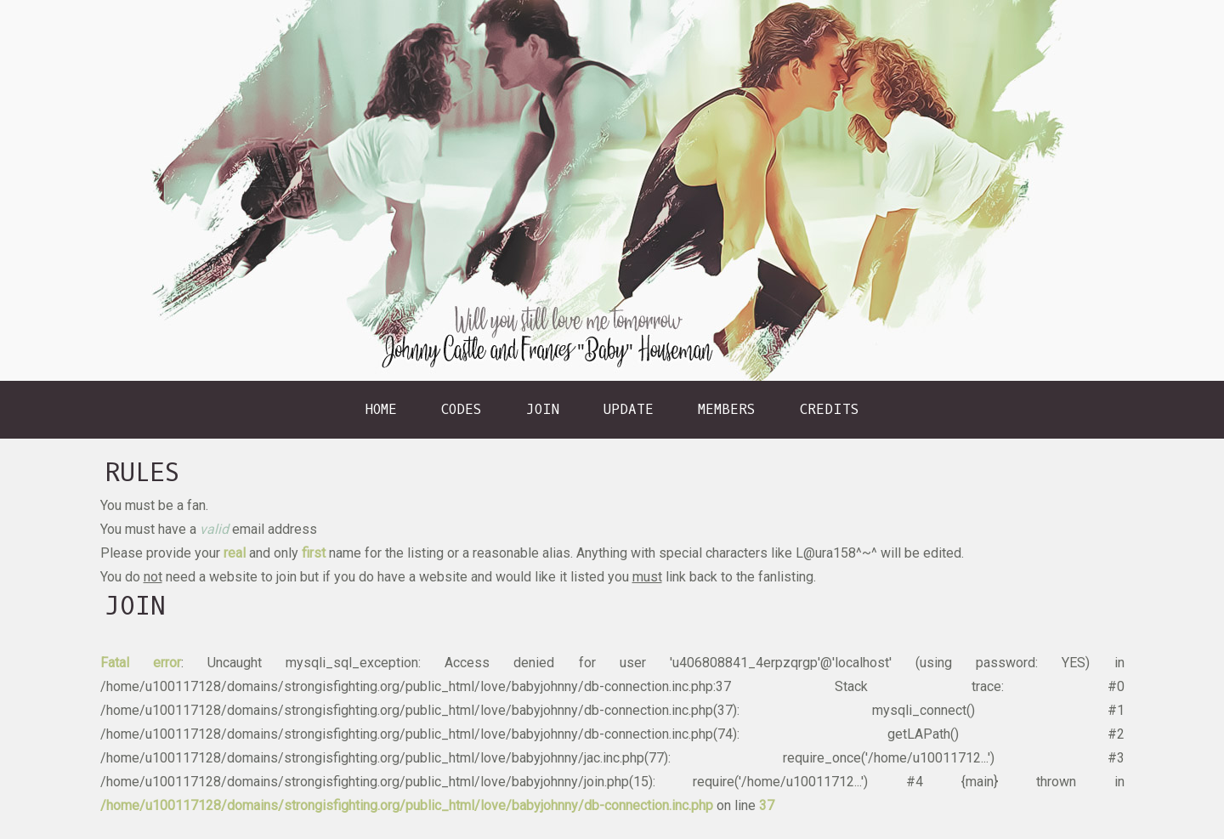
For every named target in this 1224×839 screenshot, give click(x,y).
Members (727, 409)
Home (381, 409)
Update (629, 409)
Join (542, 409)
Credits (829, 409)
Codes (461, 409)
